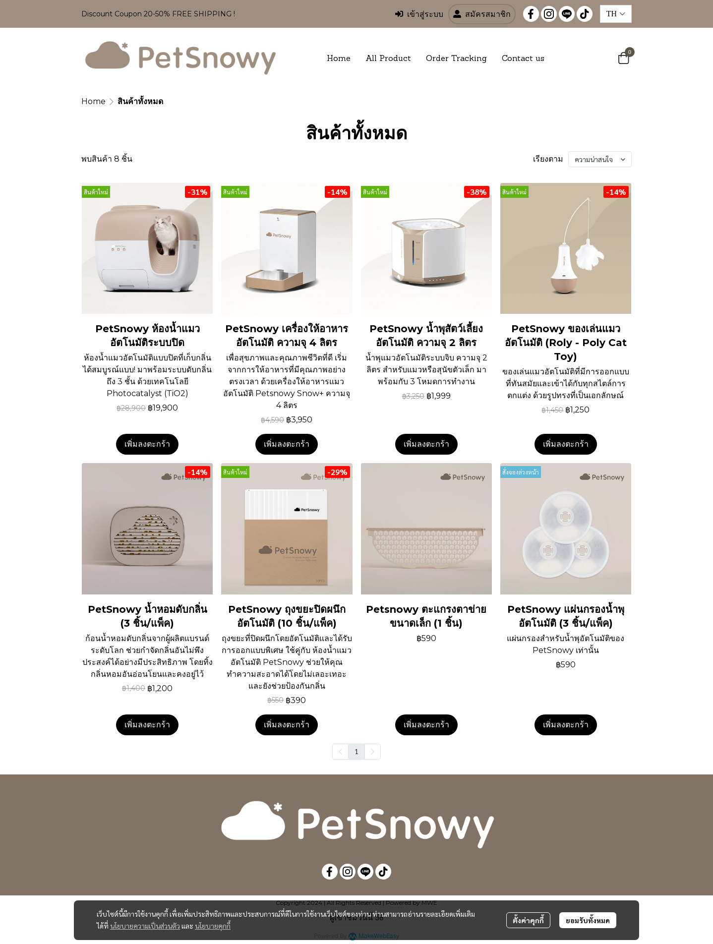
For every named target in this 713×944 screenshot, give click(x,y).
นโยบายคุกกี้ (213, 925)
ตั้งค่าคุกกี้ (528, 920)
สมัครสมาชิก (482, 14)
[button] (616, 14)
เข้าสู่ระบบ (419, 14)
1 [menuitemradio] (356, 751)
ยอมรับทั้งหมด (588, 920)
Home (93, 101)
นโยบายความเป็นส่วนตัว (145, 925)
